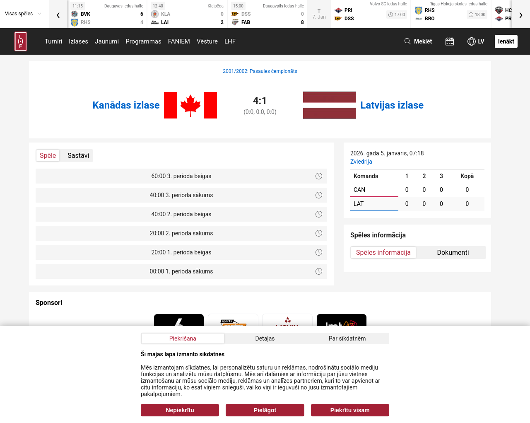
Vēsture (207, 41)
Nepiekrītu (180, 410)
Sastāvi (78, 156)
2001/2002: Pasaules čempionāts (260, 71)
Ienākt (506, 41)
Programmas (143, 41)
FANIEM (179, 41)
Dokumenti (453, 252)
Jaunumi (107, 41)
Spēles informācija (383, 252)
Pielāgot (265, 410)
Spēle (48, 156)
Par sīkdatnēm (347, 338)
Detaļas (265, 338)
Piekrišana (182, 338)
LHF (230, 41)
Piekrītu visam (350, 410)
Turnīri (53, 41)
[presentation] (58, 14)
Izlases (78, 41)
